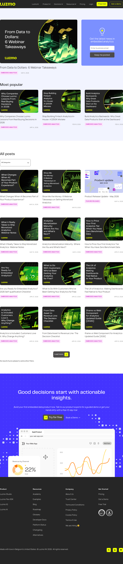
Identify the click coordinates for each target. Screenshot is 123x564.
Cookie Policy (71, 515)
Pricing (82, 4)
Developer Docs (39, 519)
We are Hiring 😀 (72, 525)
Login (91, 4)
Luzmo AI (35, 4)
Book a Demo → (73, 417)
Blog (35, 504)
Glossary (36, 514)
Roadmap (37, 509)
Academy (37, 494)
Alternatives (38, 535)
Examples (37, 499)
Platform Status (39, 525)
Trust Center (71, 499)
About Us (69, 494)
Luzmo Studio (6, 494)
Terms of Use (71, 520)
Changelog (37, 530)
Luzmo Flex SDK (6, 499)
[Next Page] (61, 354)
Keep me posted (102, 54)
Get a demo (116, 4)
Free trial (102, 4)
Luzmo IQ (4, 504)
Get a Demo (103, 499)
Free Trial (102, 504)
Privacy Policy (71, 510)
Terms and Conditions (75, 504)
